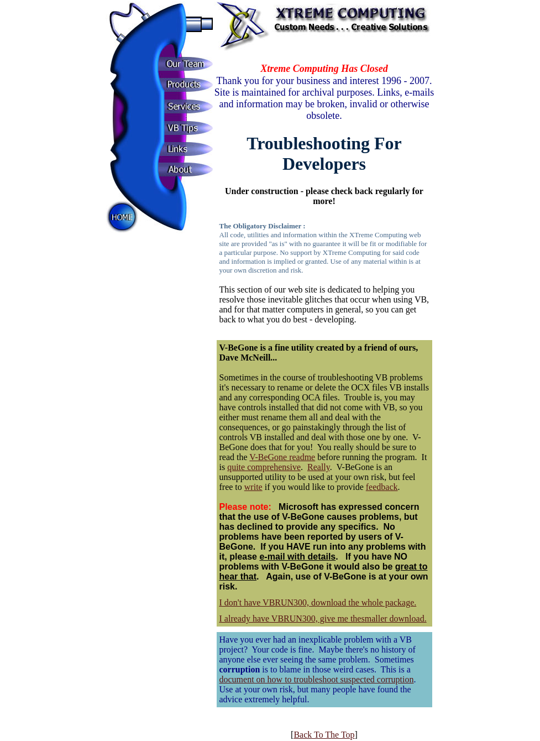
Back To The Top (323, 734)
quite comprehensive (264, 467)
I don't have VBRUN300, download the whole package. (318, 602)
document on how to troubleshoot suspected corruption (316, 679)
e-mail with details (297, 556)
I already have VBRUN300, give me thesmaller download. (323, 618)
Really (318, 467)
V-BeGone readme (282, 457)
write (253, 487)
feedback (382, 487)
